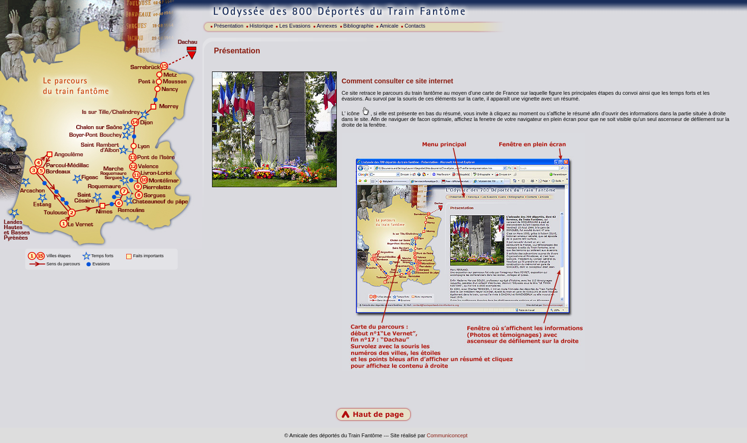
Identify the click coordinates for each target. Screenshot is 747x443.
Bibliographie (358, 26)
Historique (261, 26)
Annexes (327, 26)
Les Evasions (294, 26)
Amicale (389, 26)
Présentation (228, 26)
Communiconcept (447, 435)
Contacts (414, 26)
